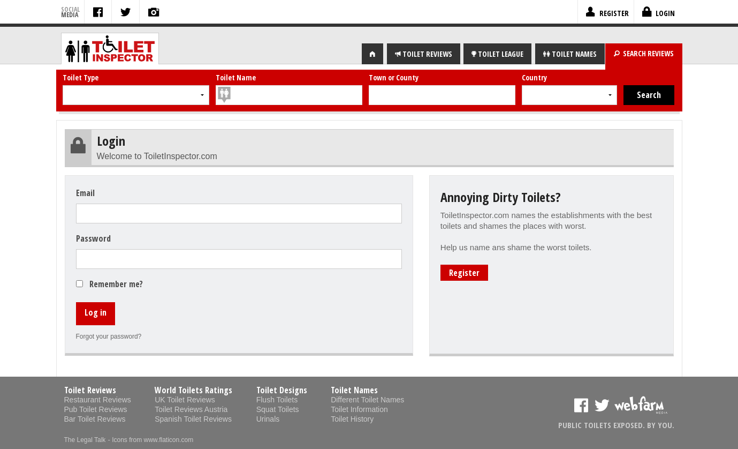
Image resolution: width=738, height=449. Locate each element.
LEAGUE (497, 54)
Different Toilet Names (367, 399)
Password (93, 238)
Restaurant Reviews (97, 399)
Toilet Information (359, 409)
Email (85, 193)
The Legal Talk (85, 440)
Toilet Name (236, 77)
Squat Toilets (277, 409)
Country (534, 77)
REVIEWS (423, 54)
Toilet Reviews (90, 390)
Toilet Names (354, 390)
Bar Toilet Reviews (95, 419)
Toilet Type (80, 77)
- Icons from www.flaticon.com (150, 440)
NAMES (570, 54)
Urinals (268, 419)
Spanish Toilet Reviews (193, 419)
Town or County (394, 77)
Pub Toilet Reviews (95, 409)
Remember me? (116, 284)
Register (464, 273)
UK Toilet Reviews (185, 399)
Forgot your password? (109, 336)
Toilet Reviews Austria (191, 409)
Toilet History (352, 419)
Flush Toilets (277, 399)
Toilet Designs (281, 390)
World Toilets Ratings (193, 390)
